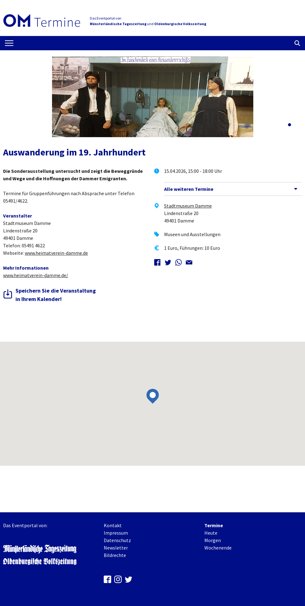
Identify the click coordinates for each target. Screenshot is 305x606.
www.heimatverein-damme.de (56, 253)
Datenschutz (117, 540)
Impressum (116, 533)
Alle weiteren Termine (188, 189)
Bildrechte (115, 555)
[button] (289, 125)
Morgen (212, 540)
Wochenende (218, 548)
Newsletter (116, 548)
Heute (210, 533)
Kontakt (113, 525)
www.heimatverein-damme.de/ (35, 275)
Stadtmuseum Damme (188, 206)
